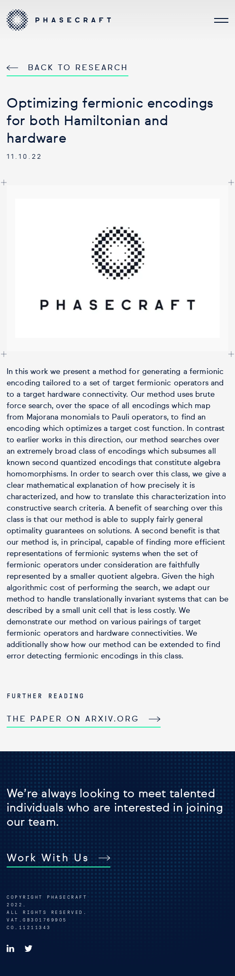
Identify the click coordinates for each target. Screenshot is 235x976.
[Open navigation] (221, 20)
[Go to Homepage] (59, 20)
